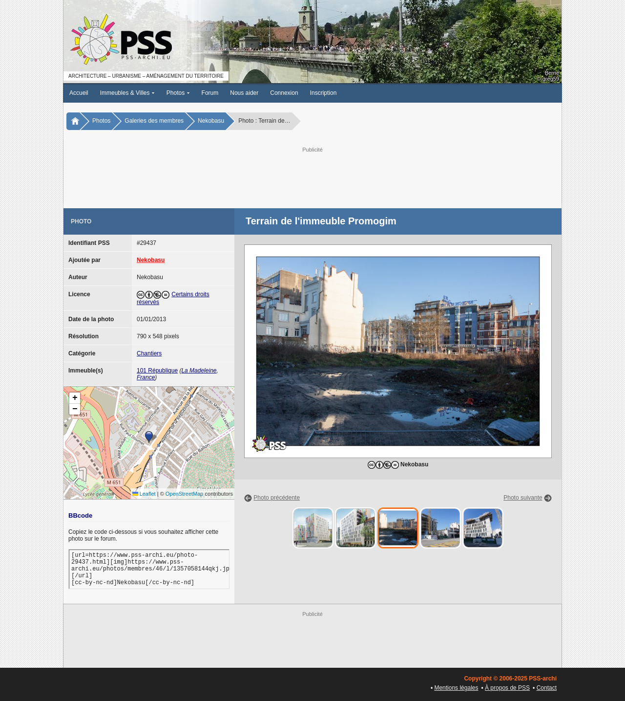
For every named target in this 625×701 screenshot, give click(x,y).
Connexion (284, 92)
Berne (552, 73)
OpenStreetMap (185, 494)
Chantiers (149, 353)
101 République (157, 370)
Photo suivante (522, 497)
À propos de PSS (507, 687)
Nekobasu (211, 120)
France (146, 377)
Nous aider (244, 92)
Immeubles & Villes (127, 92)
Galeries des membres (154, 120)
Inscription (323, 92)
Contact (547, 687)
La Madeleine (198, 370)
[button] (149, 437)
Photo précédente (276, 497)
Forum (210, 92)
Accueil (78, 92)
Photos (178, 92)
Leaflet (144, 494)
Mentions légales (456, 687)
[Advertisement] (312, 176)
